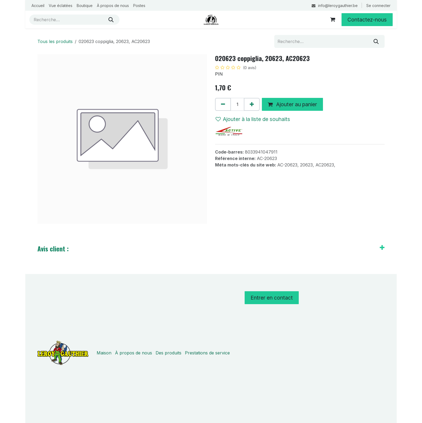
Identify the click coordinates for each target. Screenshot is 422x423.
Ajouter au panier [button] (292, 104)
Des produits (168, 353)
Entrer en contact (272, 297)
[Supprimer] (223, 104)
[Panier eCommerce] (332, 19)
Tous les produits (55, 41)
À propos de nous (133, 353)
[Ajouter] (252, 104)
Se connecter (378, 5)
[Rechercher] (111, 20)
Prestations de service (207, 353)
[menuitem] (38, 5)
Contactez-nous (367, 19)
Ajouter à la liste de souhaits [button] (253, 119)
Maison (104, 353)
